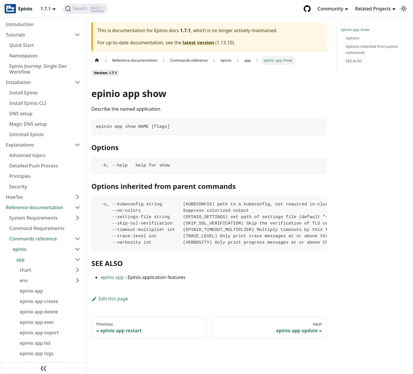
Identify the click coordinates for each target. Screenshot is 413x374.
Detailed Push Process (33, 166)
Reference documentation (34, 207)
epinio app (31, 291)
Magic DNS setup (28, 124)
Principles (20, 176)
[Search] (85, 8)
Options (352, 38)
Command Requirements (36, 228)
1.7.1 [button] (45, 9)
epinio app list (35, 343)
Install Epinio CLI (27, 103)
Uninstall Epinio (26, 134)
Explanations (20, 145)
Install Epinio (23, 93)
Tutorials (15, 35)
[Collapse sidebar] (43, 368)
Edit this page (109, 298)
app (20, 259)
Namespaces (23, 55)
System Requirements (33, 218)
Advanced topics (27, 155)
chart (25, 270)
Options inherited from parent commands (372, 49)
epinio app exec (37, 322)
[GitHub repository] (307, 8)
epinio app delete (39, 312)
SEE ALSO (354, 60)
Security (18, 186)
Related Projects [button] (373, 9)
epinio (20, 249)
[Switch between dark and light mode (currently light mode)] (403, 8)
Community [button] (330, 9)
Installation (18, 82)
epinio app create (39, 301)
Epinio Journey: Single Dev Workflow (38, 69)
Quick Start (21, 45)
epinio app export (39, 332)
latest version (198, 42)
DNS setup (20, 113)
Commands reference (33, 239)
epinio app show (355, 29)
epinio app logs (37, 353)
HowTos (14, 197)
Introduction (20, 24)
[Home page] (96, 60)
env (24, 280)
